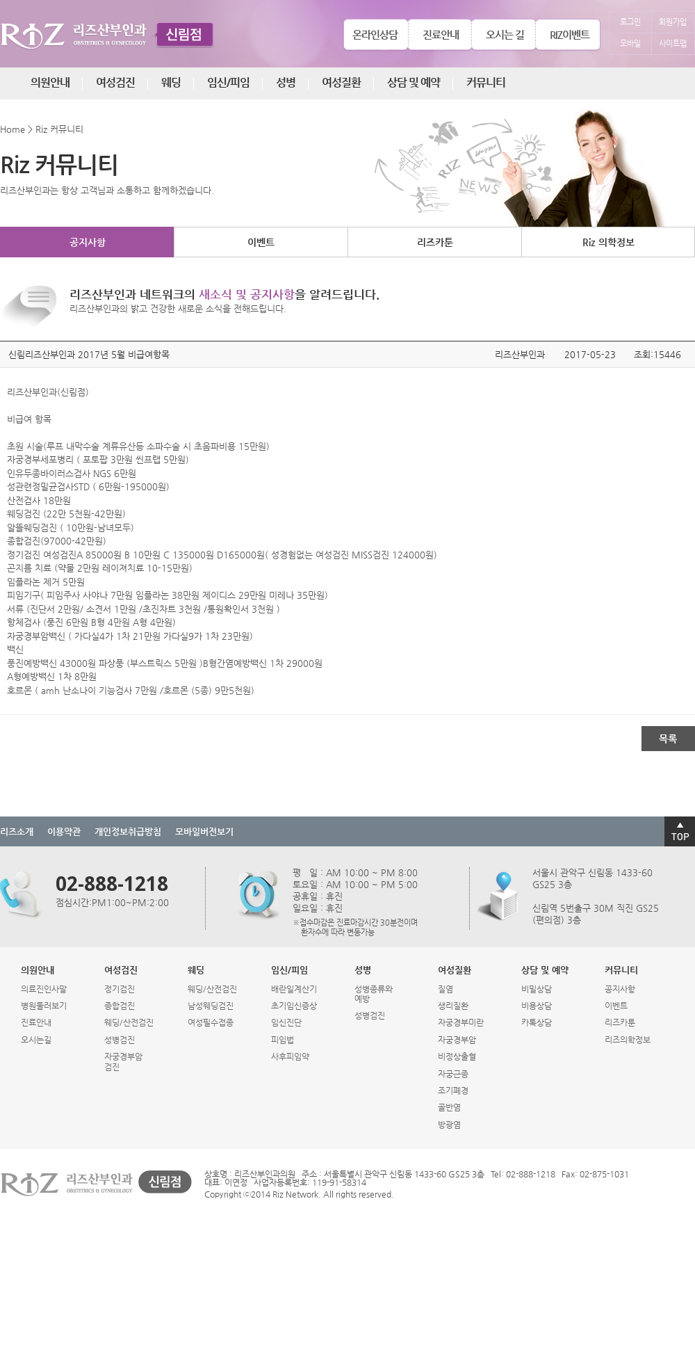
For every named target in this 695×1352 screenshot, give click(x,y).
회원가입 (673, 21)
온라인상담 (375, 34)
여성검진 (115, 82)
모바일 (630, 43)
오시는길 (36, 1040)
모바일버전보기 (204, 831)
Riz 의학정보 (608, 242)
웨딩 (171, 82)
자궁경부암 (457, 1040)
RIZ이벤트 (569, 34)
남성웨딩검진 (211, 1006)
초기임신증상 (294, 1006)
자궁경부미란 (461, 1022)
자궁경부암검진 (123, 1061)
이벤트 (261, 242)
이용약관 (64, 831)
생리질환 (453, 1006)
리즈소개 (16, 831)
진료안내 (441, 34)
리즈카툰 (435, 242)
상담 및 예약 (413, 82)
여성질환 (341, 82)
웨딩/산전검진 (129, 1022)
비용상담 (536, 1006)
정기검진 (119, 989)
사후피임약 (290, 1056)
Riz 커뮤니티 (59, 129)
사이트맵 (673, 43)
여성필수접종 (211, 1022)
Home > (16, 129)
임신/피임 (228, 82)
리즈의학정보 (628, 1040)
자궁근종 (453, 1074)
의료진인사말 (44, 989)
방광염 (449, 1124)
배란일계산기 (294, 989)
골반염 (449, 1107)
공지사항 (88, 242)
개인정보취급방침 (128, 831)
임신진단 (286, 1022)
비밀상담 (536, 989)
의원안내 (50, 82)
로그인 (630, 21)
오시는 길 (505, 34)
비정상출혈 (457, 1056)
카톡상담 (536, 1022)
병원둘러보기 (44, 1006)
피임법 (282, 1040)
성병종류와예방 (373, 994)
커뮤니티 (485, 82)
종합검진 (119, 1006)
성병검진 (119, 1040)
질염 (445, 989)
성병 (285, 82)
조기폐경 (453, 1090)
